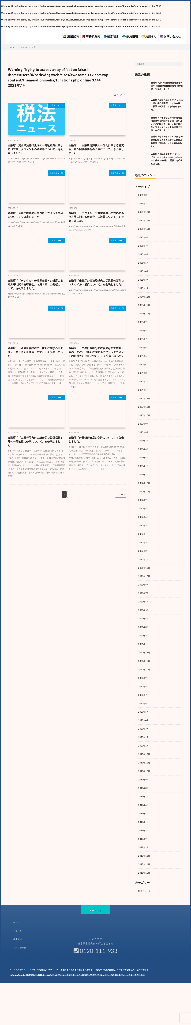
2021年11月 (144, 561)
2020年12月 (144, 644)
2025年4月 (143, 269)
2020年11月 (144, 652)
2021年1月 (143, 636)
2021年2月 (143, 627)
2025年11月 (144, 219)
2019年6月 (143, 794)
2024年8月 (143, 328)
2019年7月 (143, 785)
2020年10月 (144, 661)
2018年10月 (144, 860)
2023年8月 (143, 428)
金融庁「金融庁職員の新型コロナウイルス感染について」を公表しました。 (36, 217)
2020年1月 (143, 735)
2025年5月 (143, 261)
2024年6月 (143, 344)
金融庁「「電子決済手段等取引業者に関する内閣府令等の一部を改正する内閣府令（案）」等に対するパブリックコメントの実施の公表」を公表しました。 (166, 124)
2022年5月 (143, 519)
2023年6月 (143, 444)
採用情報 (130, 36)
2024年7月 (143, 336)
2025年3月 (143, 278)
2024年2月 (143, 378)
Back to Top (95, 898)
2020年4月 (143, 711)
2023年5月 (143, 453)
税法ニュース (56, 106)
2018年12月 (144, 844)
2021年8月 (143, 577)
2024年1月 (143, 386)
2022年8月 (143, 502)
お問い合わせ (170, 36)
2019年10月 (144, 760)
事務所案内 (91, 36)
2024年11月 (144, 303)
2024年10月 (144, 311)
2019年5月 (143, 802)
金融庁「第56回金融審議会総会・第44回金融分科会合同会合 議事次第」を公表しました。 (167, 85)
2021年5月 (143, 602)
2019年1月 (143, 835)
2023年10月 (144, 411)
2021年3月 (143, 619)
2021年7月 (143, 586)
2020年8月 (143, 677)
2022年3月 (143, 536)
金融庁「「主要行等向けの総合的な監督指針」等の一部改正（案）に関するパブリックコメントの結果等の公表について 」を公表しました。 (97, 359)
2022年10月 (144, 486)
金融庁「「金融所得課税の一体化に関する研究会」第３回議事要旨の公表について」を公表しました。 (97, 150)
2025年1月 (143, 286)
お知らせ (149, 36)
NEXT (117, 505)
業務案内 (71, 36)
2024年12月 (144, 294)
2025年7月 (143, 244)
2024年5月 (143, 353)
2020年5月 (143, 702)
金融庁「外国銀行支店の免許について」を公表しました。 (97, 450)
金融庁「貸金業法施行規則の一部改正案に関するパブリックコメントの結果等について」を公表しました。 (36, 150)
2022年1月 (143, 552)
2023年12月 (144, 394)
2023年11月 (144, 403)
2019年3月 (143, 819)
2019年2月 (143, 827)
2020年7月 (143, 686)
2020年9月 (143, 669)
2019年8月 (143, 777)
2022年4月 (143, 527)
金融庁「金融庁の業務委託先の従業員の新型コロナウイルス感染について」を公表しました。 (97, 288)
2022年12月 (144, 477)
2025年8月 (143, 236)
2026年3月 (143, 195)
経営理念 (111, 36)
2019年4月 (143, 810)
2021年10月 (144, 569)
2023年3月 (143, 469)
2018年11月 (144, 852)
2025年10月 (144, 228)
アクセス (17, 918)
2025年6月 (143, 253)
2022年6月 (143, 511)
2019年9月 (143, 769)
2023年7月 (143, 436)
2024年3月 (143, 369)
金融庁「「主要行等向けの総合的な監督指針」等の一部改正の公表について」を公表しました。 (36, 452)
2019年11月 (144, 752)
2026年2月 (143, 203)
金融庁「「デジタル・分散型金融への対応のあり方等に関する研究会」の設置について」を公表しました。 (97, 219)
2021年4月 (143, 611)
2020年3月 (143, 719)
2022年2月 (143, 544)
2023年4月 (143, 461)
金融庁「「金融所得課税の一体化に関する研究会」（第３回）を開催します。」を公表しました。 (36, 357)
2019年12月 (144, 744)
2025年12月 (144, 211)
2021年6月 (143, 594)
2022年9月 (143, 494)
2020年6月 (143, 694)
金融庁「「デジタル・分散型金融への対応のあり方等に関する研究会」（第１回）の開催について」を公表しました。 (36, 288)
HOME (16, 910)
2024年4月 (143, 361)
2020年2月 (143, 727)
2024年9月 (143, 319)
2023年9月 (143, 419)
